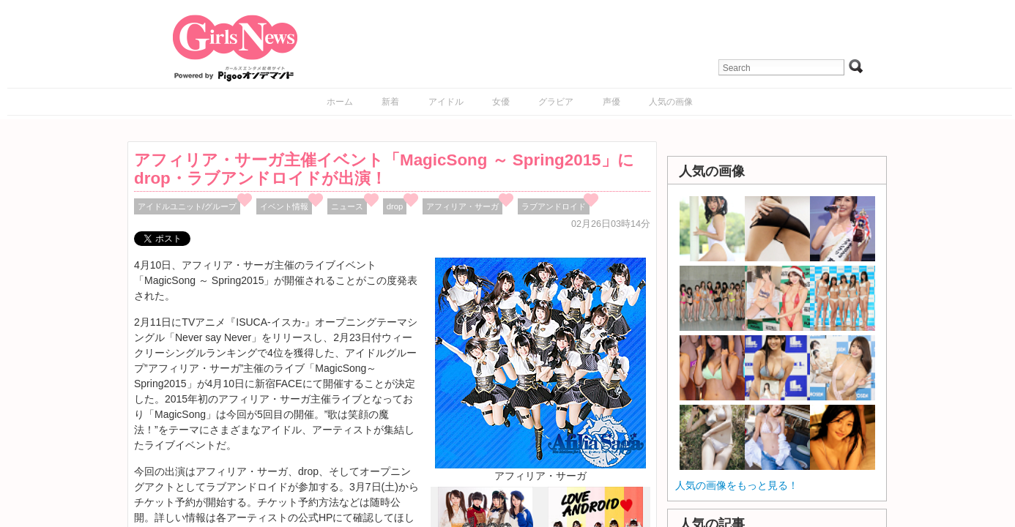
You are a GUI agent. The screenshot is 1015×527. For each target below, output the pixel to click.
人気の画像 (671, 102)
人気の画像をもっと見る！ (736, 485)
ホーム (340, 102)
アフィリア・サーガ (462, 206)
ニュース (347, 206)
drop (395, 206)
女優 (501, 102)
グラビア (555, 102)
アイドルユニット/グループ (187, 206)
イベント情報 (284, 206)
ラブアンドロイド (553, 206)
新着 (390, 102)
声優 (611, 102)
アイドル (446, 102)
